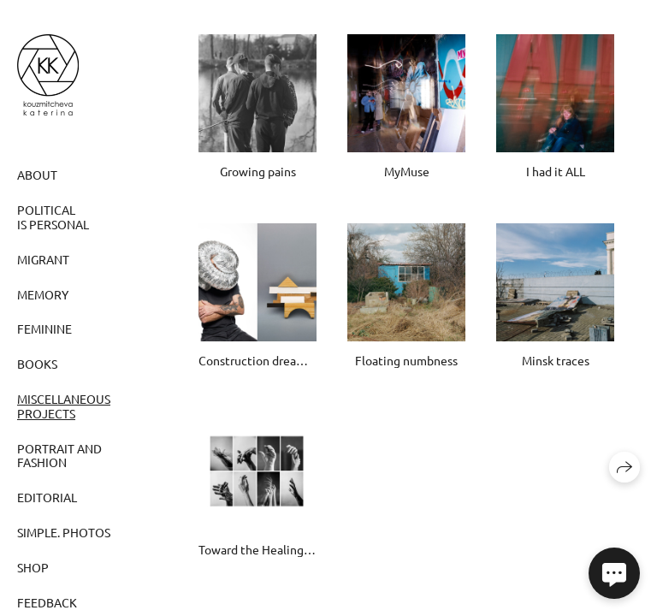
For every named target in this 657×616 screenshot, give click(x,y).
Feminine (44, 328)
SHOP (33, 567)
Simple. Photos (63, 532)
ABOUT (37, 174)
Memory (42, 294)
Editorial (47, 497)
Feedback (47, 602)
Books (37, 363)
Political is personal (53, 217)
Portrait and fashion (59, 456)
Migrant (43, 259)
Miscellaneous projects (63, 406)
